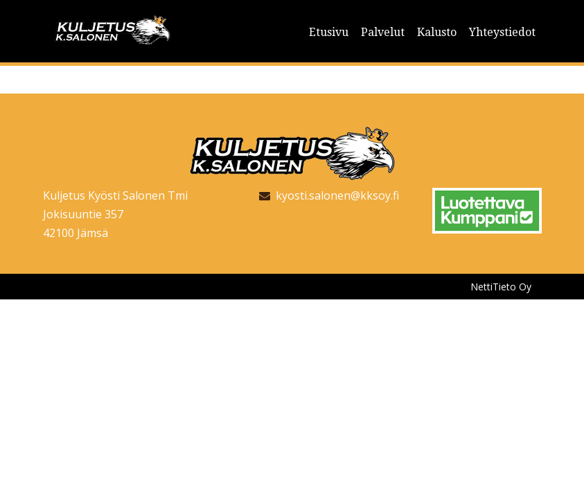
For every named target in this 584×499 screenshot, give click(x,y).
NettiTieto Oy (500, 286)
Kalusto (437, 32)
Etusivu (328, 32)
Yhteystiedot (502, 32)
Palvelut (383, 32)
